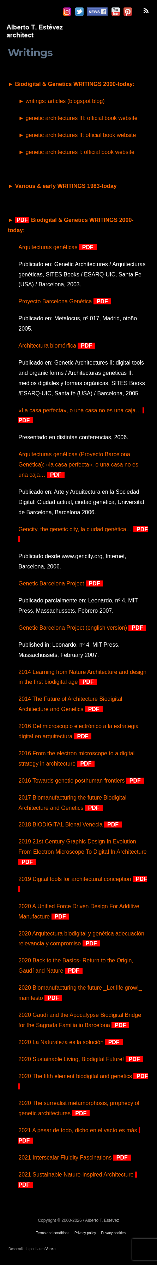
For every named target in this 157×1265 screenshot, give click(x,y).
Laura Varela (46, 1249)
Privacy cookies (113, 1233)
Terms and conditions (53, 1233)
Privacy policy (85, 1233)
